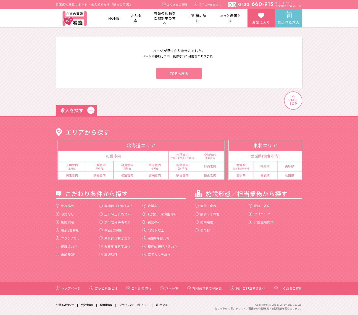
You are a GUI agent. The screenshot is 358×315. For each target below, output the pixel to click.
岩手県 (241, 175)
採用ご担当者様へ (207, 4)
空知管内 (210, 155)
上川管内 (72, 166)
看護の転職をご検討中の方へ (165, 18)
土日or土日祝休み (115, 214)
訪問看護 (204, 222)
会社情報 (87, 305)
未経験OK (65, 254)
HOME (113, 18)
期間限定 (65, 222)
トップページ (68, 288)
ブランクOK (67, 238)
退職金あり (66, 246)
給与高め (65, 205)
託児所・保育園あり (159, 214)
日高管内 (210, 166)
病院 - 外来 (259, 205)
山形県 (289, 166)
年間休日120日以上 (116, 205)
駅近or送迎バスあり (159, 246)
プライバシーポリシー (134, 305)
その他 (202, 230)
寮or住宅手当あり (115, 222)
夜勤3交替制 (111, 230)
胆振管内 (182, 166)
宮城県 (241, 166)
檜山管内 (210, 175)
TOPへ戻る (179, 73)
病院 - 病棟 (205, 205)
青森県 (265, 175)
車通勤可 (108, 254)
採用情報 (106, 305)
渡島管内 (127, 166)
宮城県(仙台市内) (265, 156)
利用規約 (162, 305)
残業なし (151, 205)
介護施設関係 (261, 222)
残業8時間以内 (155, 238)
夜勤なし (65, 214)
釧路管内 (99, 175)
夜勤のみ (151, 222)
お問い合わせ (65, 305)
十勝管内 (99, 166)
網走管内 (72, 175)
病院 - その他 (207, 214)
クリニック (259, 214)
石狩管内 (182, 155)
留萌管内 (155, 175)
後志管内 (154, 166)
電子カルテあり (156, 254)
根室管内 (127, 175)
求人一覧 (169, 288)
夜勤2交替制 (67, 230)
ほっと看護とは (230, 18)
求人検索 (135, 18)
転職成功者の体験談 (204, 288)
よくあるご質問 (174, 4)
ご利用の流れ (197, 18)
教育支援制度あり (114, 246)
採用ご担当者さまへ (248, 288)
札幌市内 (113, 156)
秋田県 (289, 175)
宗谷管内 (182, 175)
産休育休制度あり (114, 238)
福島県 (265, 166)
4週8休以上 (153, 230)
